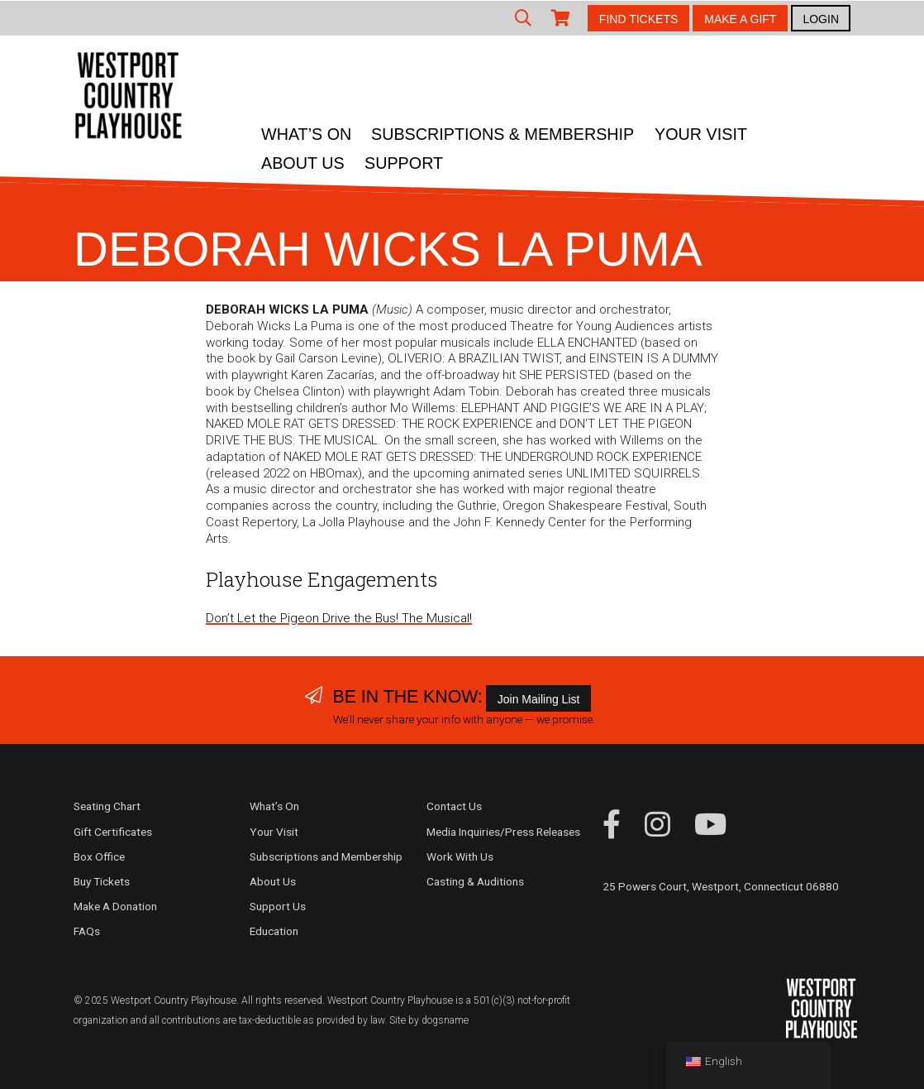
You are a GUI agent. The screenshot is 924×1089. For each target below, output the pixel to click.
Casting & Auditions (475, 881)
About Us (303, 163)
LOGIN (821, 19)
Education (274, 931)
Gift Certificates (113, 831)
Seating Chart (107, 806)
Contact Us (454, 806)
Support (403, 163)
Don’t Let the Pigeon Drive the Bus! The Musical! (339, 618)
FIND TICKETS (638, 19)
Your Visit (701, 134)
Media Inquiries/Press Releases (503, 831)
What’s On (306, 134)
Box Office (99, 856)
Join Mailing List (539, 699)
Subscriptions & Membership (502, 134)
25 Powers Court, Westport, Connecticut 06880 (721, 886)
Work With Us (459, 856)
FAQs (87, 931)
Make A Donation (115, 906)
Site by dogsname (429, 1020)
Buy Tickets (102, 881)
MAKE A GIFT (740, 19)
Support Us (278, 906)
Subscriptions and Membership (326, 856)
